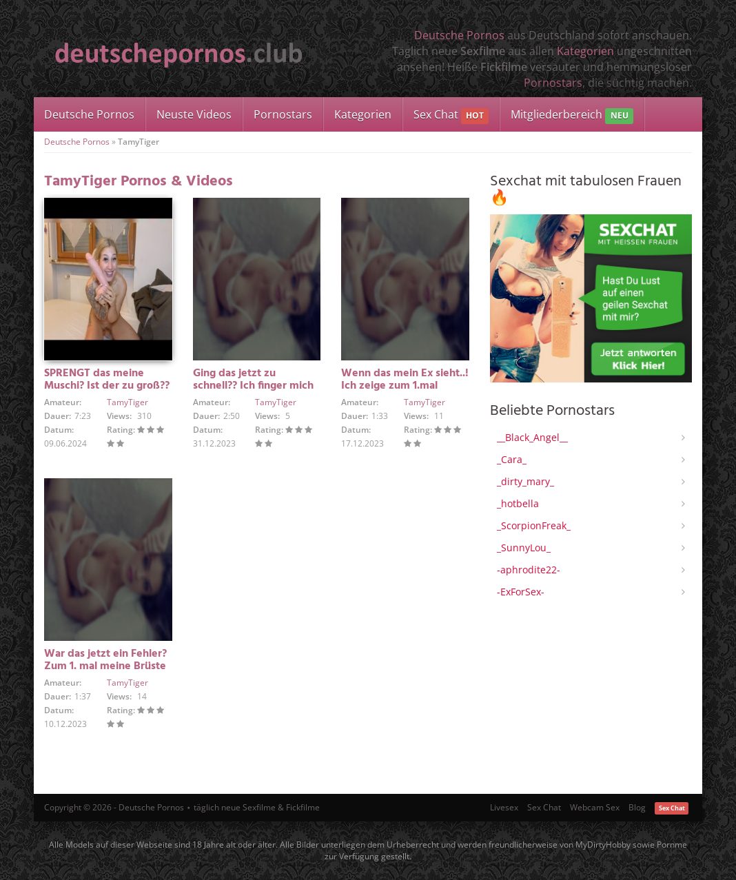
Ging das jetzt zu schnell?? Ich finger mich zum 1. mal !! (253, 386)
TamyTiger (127, 402)
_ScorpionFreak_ (534, 525)
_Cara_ (512, 459)
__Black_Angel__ (532, 437)
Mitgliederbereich (572, 115)
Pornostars (553, 82)
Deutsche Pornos (459, 35)
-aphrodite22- (528, 569)
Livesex (504, 807)
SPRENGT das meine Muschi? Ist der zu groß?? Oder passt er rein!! (107, 386)
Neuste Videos (194, 114)
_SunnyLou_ (524, 547)
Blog (637, 807)
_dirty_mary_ (525, 481)
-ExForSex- (520, 591)
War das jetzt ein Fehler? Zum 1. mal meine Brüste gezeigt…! (105, 666)
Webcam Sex (595, 807)
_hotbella (518, 503)
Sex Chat (451, 115)
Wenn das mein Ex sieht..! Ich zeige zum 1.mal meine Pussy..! (405, 386)
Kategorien (585, 51)
